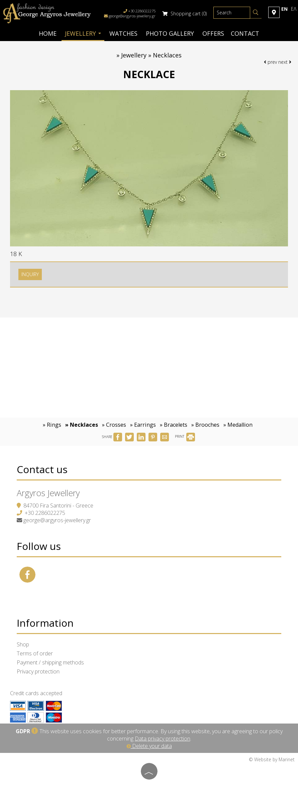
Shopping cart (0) (184, 13)
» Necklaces (81, 424)
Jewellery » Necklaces (151, 55)
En (284, 9)
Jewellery (83, 33)
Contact (245, 33)
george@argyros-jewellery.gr (132, 15)
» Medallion (238, 424)
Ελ (293, 9)
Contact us (42, 469)
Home (48, 33)
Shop (23, 644)
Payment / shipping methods (50, 662)
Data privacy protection (162, 738)
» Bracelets (173, 424)
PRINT (185, 436)
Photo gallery (170, 33)
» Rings (52, 424)
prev (270, 62)
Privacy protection (38, 671)
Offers (213, 33)
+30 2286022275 (45, 513)
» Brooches (205, 424)
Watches (123, 33)
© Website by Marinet (272, 759)
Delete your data (149, 746)
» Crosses (114, 424)
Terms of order (35, 653)
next (284, 62)
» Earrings (143, 424)
